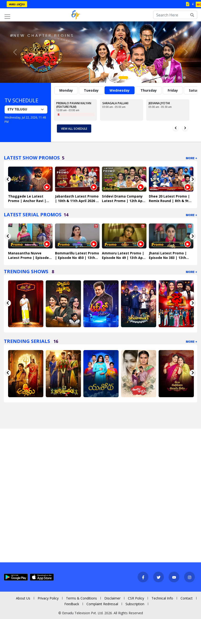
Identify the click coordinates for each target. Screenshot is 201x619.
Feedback (71, 604)
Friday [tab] (173, 90)
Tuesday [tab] (91, 90)
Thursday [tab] (149, 90)
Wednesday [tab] (120, 90)
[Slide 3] (137, 77)
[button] (15, 52)
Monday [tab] (66, 90)
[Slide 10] (173, 77)
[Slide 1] (123, 77)
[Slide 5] (147, 77)
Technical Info (162, 598)
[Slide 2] (132, 77)
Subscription (135, 604)
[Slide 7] (158, 77)
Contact (187, 598)
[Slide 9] (168, 77)
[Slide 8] (163, 77)
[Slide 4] (142, 77)
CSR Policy (136, 598)
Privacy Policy (48, 598)
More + (191, 158)
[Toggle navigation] (7, 16)
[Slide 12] (184, 77)
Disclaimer (112, 598)
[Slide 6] (152, 77)
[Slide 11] (179, 77)
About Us (23, 598)
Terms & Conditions (81, 598)
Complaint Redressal (102, 604)
